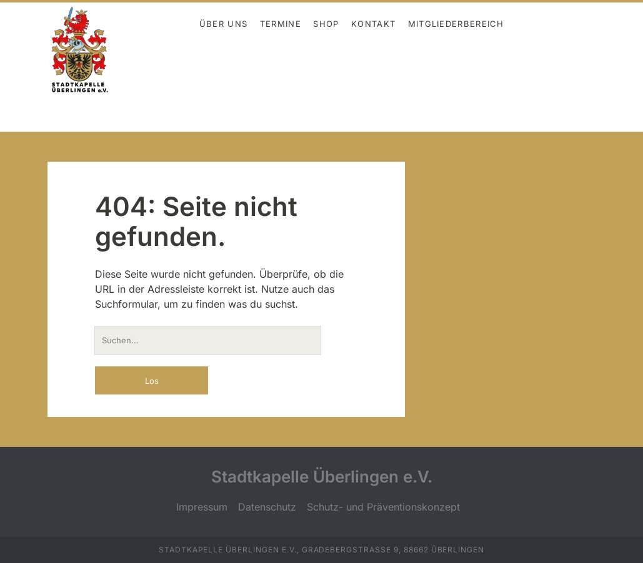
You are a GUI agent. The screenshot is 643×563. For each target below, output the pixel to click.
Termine (280, 24)
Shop (326, 24)
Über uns (223, 24)
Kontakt (373, 24)
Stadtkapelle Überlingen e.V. (321, 476)
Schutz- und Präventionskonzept (383, 507)
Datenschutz (267, 507)
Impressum (201, 507)
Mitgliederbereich (456, 24)
